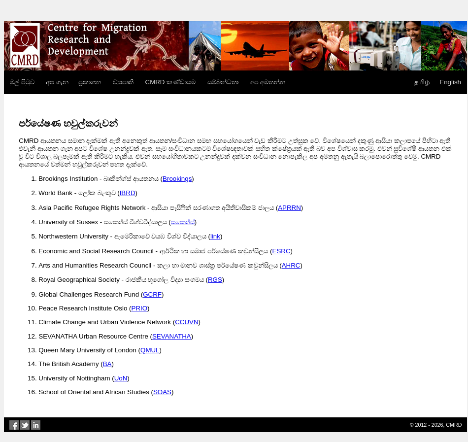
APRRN (289, 207)
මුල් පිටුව (22, 82)
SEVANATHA (171, 336)
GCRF (152, 294)
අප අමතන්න (268, 82)
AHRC (291, 265)
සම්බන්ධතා (222, 82)
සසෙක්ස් (183, 222)
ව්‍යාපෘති (123, 82)
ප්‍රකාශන (89, 82)
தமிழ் (422, 82)
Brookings (177, 178)
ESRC (281, 251)
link (215, 236)
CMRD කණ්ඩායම (170, 82)
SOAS (162, 392)
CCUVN (186, 322)
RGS (215, 279)
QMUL (150, 350)
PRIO (140, 308)
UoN (121, 378)
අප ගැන (57, 82)
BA (107, 364)
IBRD (127, 193)
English (450, 82)
